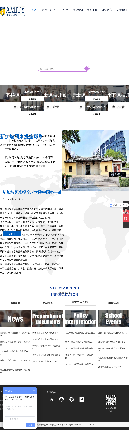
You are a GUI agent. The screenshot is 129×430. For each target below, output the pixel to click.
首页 (33, 9)
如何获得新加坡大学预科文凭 (45, 340)
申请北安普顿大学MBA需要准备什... (46, 347)
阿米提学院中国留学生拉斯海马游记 (113, 350)
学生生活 (63, 9)
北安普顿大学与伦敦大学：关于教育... (15, 372)
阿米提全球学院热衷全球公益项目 (113, 342)
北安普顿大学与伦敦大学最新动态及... (15, 353)
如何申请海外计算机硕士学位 (45, 362)
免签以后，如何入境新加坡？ (45, 333)
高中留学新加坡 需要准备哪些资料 (47, 356)
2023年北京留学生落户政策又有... (80, 365)
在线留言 (107, 9)
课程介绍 (48, 9)
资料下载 (92, 9)
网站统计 (92, 425)
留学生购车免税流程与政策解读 (79, 342)
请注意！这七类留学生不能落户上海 (80, 357)
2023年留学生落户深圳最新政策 (79, 349)
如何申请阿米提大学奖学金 (110, 368)
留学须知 (78, 9)
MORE (12, 234)
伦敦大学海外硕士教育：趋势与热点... (15, 334)
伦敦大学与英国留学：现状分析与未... (15, 362)
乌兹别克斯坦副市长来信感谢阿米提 (113, 359)
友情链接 (51, 392)
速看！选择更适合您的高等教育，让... (113, 334)
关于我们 (122, 9)
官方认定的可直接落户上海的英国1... (80, 334)
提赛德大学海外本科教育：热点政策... (15, 343)
